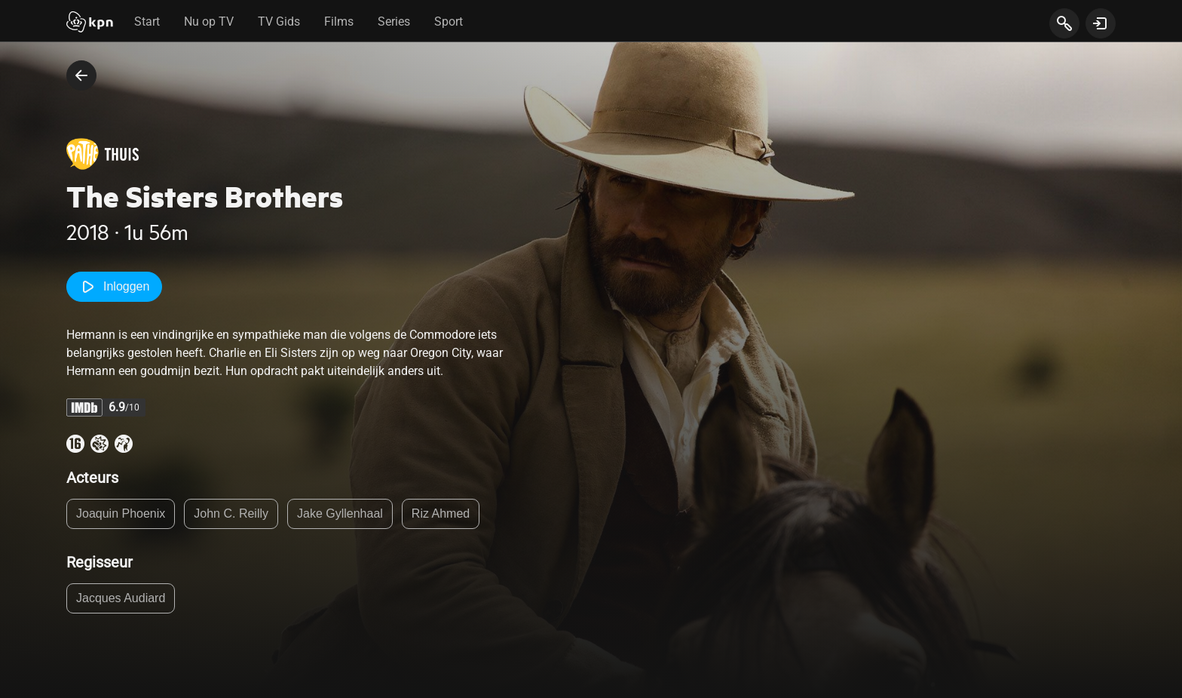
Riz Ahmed (441, 513)
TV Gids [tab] (279, 21)
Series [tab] (394, 21)
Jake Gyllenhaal (340, 513)
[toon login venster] (1101, 23)
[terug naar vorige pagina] (81, 75)
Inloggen (114, 287)
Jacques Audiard (120, 598)
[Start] (89, 23)
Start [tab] (147, 21)
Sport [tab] (448, 21)
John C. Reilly (231, 513)
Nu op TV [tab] (209, 21)
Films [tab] (339, 21)
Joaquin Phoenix (120, 513)
